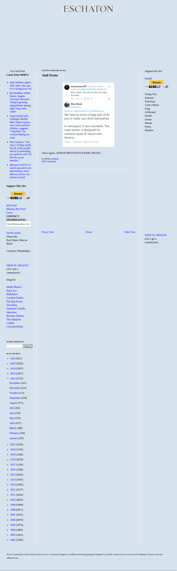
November (15, 388)
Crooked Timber (14, 297)
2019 (13, 454)
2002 (13, 539)
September (15, 398)
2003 (13, 534)
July (11, 408)
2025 (13, 363)
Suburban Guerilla (15, 308)
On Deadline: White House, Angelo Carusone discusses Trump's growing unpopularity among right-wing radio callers (20, 102)
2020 (13, 449)
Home (89, 232)
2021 (13, 444)
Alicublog (11, 305)
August (13, 403)
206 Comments (49, 161)
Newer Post (48, 232)
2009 (13, 504)
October (14, 393)
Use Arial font (16, 71)
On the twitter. (13, 232)
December (15, 383)
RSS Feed (11, 205)
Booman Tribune (15, 315)
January (13, 438)
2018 (13, 459)
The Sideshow (13, 319)
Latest (9, 212)
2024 (13, 368)
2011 (13, 494)
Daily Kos (11, 290)
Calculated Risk (14, 326)
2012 (13, 489)
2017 (13, 464)
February (14, 433)
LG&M (10, 323)
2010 (13, 499)
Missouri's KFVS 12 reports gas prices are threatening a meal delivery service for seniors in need (21, 171)
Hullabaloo (12, 294)
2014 (13, 479)
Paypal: (149, 78)
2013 (13, 484)
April (12, 423)
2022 (13, 378)
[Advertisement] (88, 41)
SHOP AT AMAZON (17, 265)
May (12, 418)
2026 (13, 358)
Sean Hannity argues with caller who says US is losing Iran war (21, 85)
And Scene (50, 75)
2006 (13, 519)
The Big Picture (14, 301)
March (13, 428)
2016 (13, 469)
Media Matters (14, 287)
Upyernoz (11, 312)
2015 (13, 474)
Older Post (129, 232)
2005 (13, 524)
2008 (13, 509)
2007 (13, 514)
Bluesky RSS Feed (16, 209)
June (12, 413)
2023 (13, 373)
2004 (13, 529)
